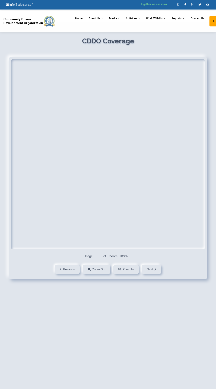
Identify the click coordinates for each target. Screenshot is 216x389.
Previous (67, 269)
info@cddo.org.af (19, 4)
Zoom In (126, 269)
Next (151, 269)
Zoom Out (96, 269)
